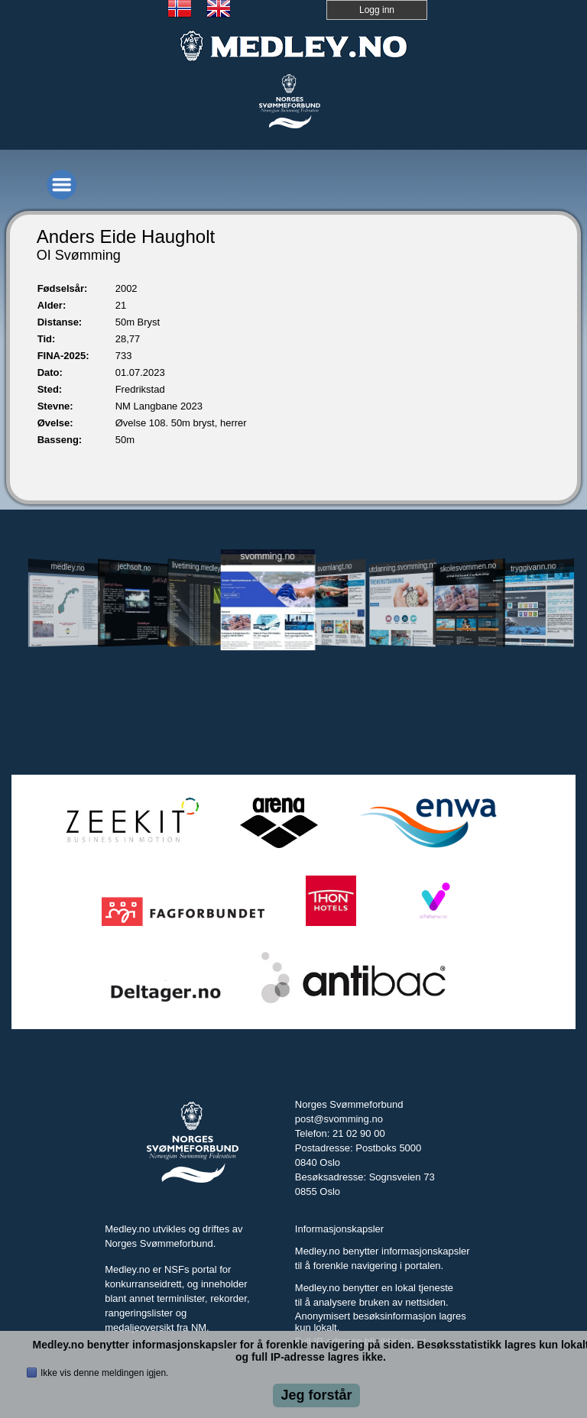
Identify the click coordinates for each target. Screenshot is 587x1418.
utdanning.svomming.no (402, 567)
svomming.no (267, 556)
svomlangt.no (334, 567)
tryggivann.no (533, 567)
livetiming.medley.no (200, 566)
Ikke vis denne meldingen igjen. (104, 1373)
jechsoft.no (134, 567)
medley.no (68, 567)
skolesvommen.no (467, 567)
